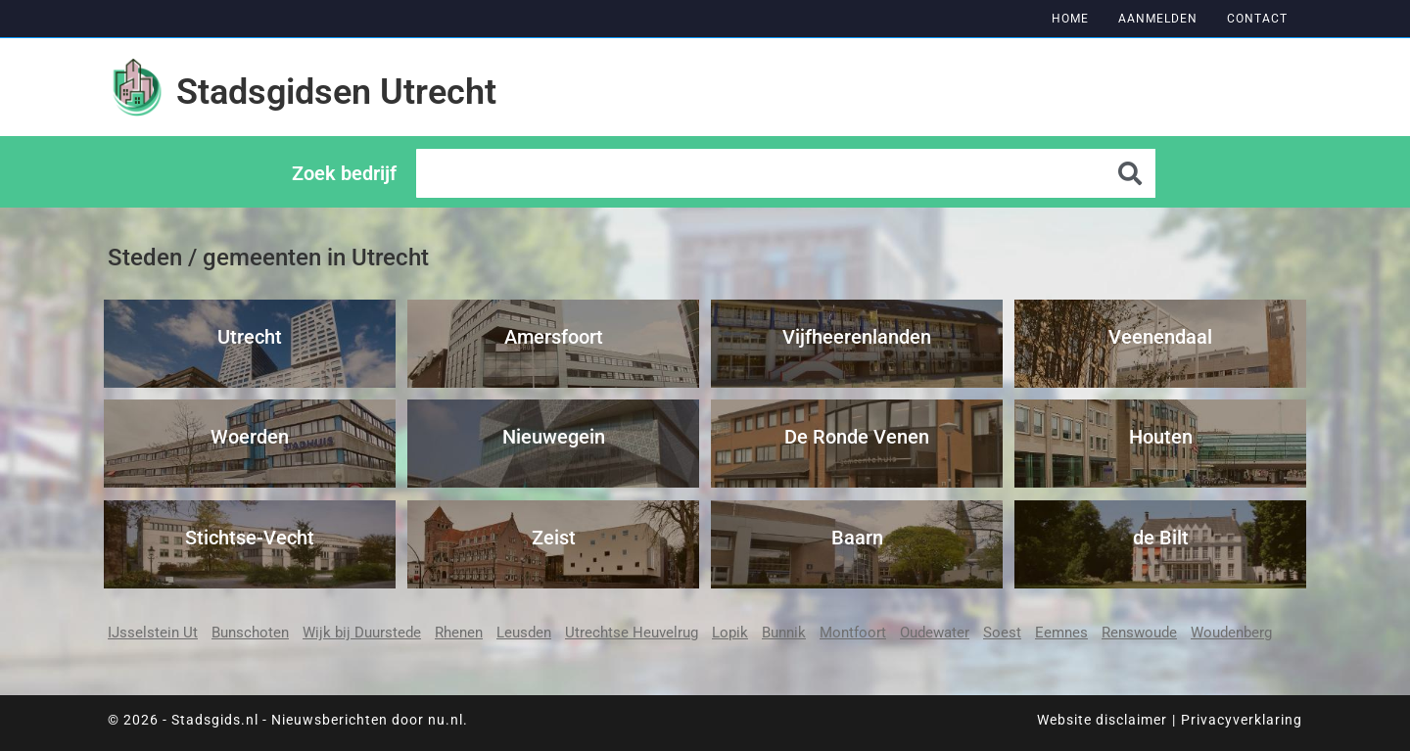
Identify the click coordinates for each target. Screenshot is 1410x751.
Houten (1161, 436)
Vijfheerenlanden (856, 337)
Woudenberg (1231, 632)
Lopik (730, 632)
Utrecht (249, 337)
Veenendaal (1160, 337)
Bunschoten (250, 632)
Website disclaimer (1102, 720)
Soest (1002, 632)
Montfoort (853, 632)
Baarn (857, 537)
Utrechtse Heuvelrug (631, 632)
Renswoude (1139, 632)
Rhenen (459, 632)
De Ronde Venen (856, 436)
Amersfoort (553, 337)
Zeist (554, 537)
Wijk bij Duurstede (362, 632)
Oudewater (934, 632)
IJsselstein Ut (153, 632)
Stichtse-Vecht (249, 537)
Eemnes (1061, 632)
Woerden (250, 436)
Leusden (523, 632)
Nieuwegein (553, 436)
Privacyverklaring (1241, 720)
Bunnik (784, 632)
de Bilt (1161, 537)
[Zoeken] (1130, 173)
